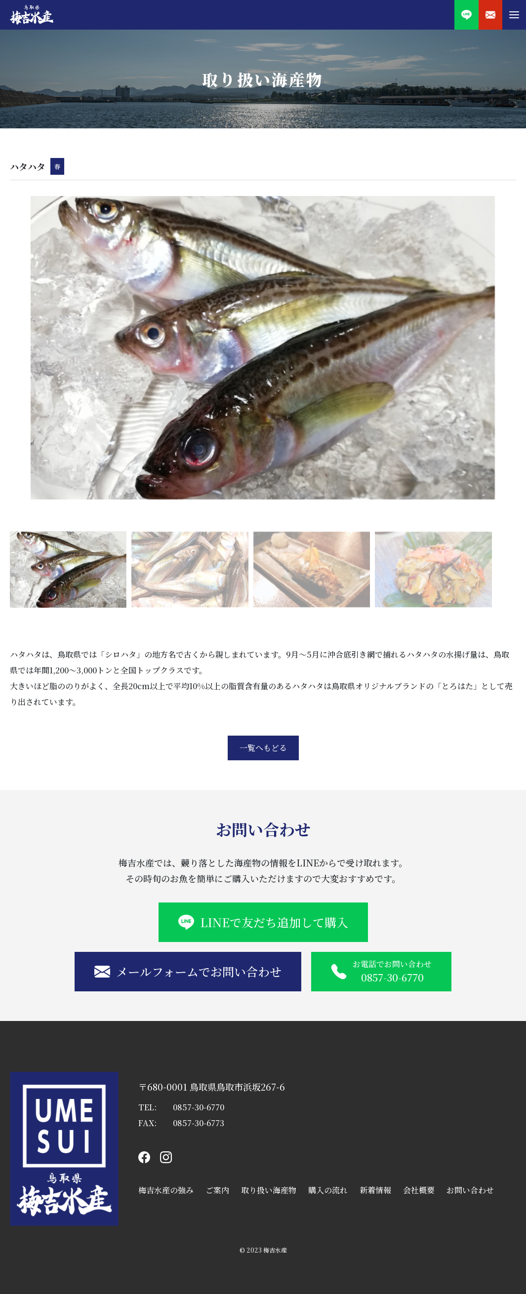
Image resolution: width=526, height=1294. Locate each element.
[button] (514, 15)
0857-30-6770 (198, 1107)
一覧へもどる (263, 747)
